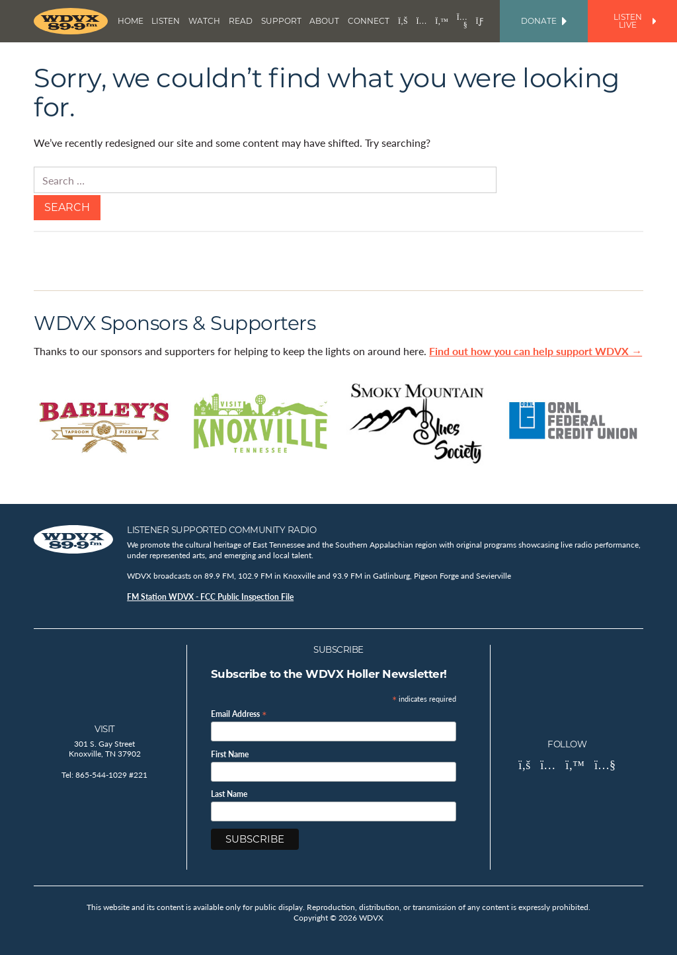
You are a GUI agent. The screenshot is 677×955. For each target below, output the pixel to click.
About (324, 21)
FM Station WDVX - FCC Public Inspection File (210, 596)
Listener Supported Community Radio (221, 529)
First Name (230, 754)
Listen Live (635, 21)
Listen (165, 21)
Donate (544, 21)
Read (241, 21)
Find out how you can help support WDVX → (535, 350)
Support (281, 21)
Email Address (239, 713)
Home (130, 21)
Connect (368, 21)
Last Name (229, 794)
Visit (105, 729)
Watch (204, 21)
